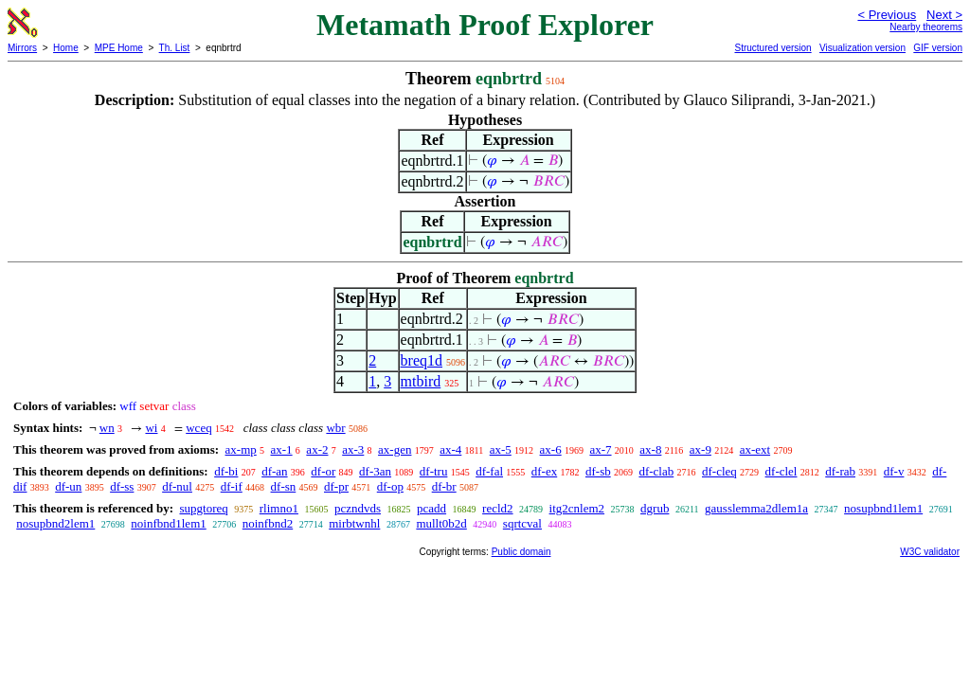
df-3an (375, 471)
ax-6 (551, 449)
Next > (944, 15)
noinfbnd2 (267, 523)
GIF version (937, 48)
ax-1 (282, 449)
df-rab (840, 471)
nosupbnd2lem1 (55, 523)
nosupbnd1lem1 (883, 508)
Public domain (521, 552)
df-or (323, 471)
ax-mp (241, 449)
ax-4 (450, 449)
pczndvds (357, 508)
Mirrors (22, 48)
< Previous (886, 15)
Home (66, 48)
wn (107, 428)
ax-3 (353, 449)
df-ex (544, 471)
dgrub (654, 508)
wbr (335, 428)
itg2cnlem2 (577, 508)
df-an (274, 471)
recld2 (497, 508)
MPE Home (119, 48)
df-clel (781, 471)
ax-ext (755, 449)
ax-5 (501, 449)
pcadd (431, 508)
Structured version (772, 48)
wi (151, 428)
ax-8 (650, 449)
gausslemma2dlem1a (756, 508)
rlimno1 (279, 508)
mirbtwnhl (354, 523)
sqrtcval (522, 523)
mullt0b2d (441, 523)
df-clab (656, 471)
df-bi (226, 471)
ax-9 (700, 449)
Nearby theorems (925, 27)
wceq (198, 428)
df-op (390, 486)
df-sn (283, 486)
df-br (444, 486)
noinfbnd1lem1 (168, 523)
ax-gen (394, 449)
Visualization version (862, 48)
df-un (68, 486)
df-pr (336, 486)
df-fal (489, 471)
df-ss (122, 486)
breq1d (421, 360)
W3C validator (930, 552)
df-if (231, 486)
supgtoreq (203, 508)
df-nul (177, 486)
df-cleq (719, 471)
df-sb (598, 471)
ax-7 (600, 449)
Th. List (174, 48)
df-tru (434, 471)
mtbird (421, 381)
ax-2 (317, 449)
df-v (894, 471)
